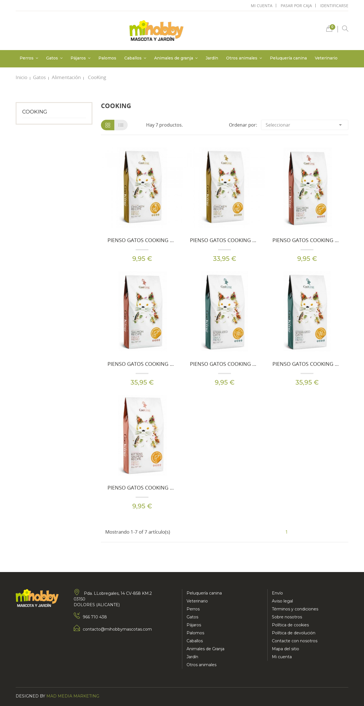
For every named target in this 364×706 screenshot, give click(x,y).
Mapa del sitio (285, 648)
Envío (277, 593)
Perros (193, 609)
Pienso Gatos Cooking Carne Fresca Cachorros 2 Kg (142, 487)
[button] (329, 30)
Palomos (195, 632)
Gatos (192, 617)
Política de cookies (290, 624)
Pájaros (194, 624)
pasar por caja (296, 5)
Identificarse (334, 5)
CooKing (34, 112)
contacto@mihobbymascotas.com (117, 629)
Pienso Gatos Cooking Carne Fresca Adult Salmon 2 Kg (307, 240)
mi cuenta (261, 5)
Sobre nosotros (287, 617)
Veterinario (197, 601)
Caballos (195, 640)
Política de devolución (293, 632)
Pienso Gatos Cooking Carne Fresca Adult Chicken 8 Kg (224, 240)
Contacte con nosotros (294, 640)
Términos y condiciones (295, 609)
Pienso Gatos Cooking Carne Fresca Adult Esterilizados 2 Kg (224, 363)
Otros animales (201, 664)
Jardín (192, 656)
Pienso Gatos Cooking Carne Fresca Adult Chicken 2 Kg (142, 240)
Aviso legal (282, 601)
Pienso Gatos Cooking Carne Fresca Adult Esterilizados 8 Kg (307, 363)
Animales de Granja (205, 648)
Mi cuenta (282, 656)
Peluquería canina (204, 593)
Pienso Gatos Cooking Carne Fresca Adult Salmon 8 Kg (142, 363)
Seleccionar (305, 124)
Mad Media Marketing (72, 696)
